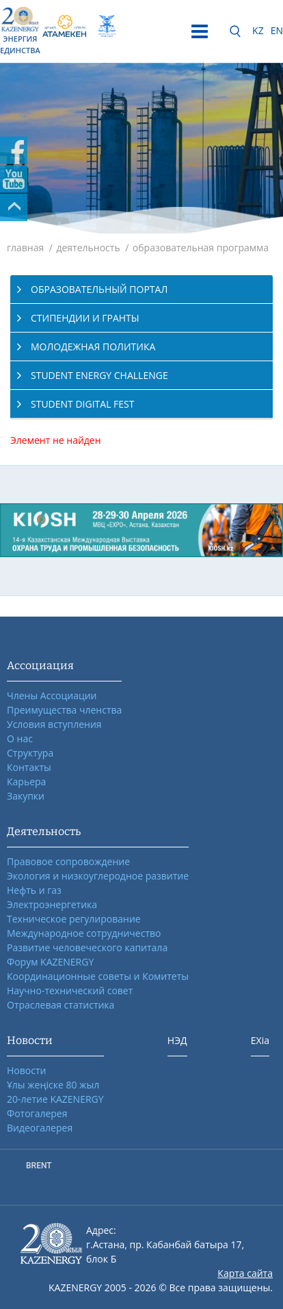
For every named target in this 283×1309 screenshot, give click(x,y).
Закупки (25, 795)
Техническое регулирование (74, 918)
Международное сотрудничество (84, 933)
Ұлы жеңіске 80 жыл (53, 1084)
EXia (260, 1040)
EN (277, 30)
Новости (26, 1070)
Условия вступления (54, 724)
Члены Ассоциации (52, 695)
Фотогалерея (37, 1113)
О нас (20, 738)
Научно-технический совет (70, 990)
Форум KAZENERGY (50, 961)
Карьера (26, 781)
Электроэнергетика (52, 904)
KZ (258, 30)
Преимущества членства (64, 709)
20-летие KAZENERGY (55, 1099)
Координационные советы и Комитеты (98, 976)
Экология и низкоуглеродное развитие (98, 875)
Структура (30, 752)
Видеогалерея (39, 1127)
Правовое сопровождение (68, 861)
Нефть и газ (34, 890)
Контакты (29, 767)
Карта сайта (245, 1273)
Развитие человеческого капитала (87, 947)
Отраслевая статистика (60, 1004)
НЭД (177, 1040)
